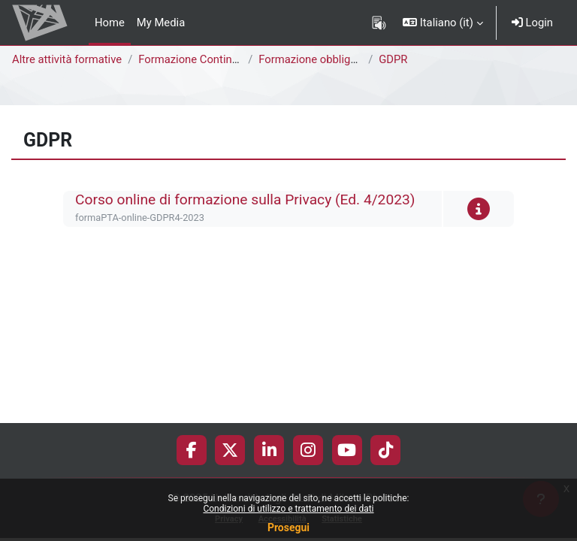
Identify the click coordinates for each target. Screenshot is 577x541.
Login (532, 22)
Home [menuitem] (110, 22)
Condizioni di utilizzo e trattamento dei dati (288, 508)
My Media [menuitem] (161, 22)
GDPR (393, 59)
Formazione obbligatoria (318, 59)
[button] (443, 22)
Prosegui (288, 527)
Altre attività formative (67, 59)
